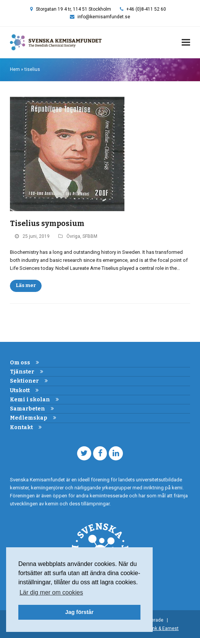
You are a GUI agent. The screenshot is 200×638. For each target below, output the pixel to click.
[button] (186, 42)
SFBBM (89, 236)
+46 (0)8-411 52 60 (146, 9)
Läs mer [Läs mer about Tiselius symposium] (26, 285)
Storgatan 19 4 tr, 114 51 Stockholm (73, 9)
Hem (15, 69)
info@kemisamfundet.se (103, 16)
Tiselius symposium (47, 223)
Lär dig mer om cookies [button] (51, 592)
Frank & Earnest (162, 628)
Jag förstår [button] (79, 612)
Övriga (73, 236)
